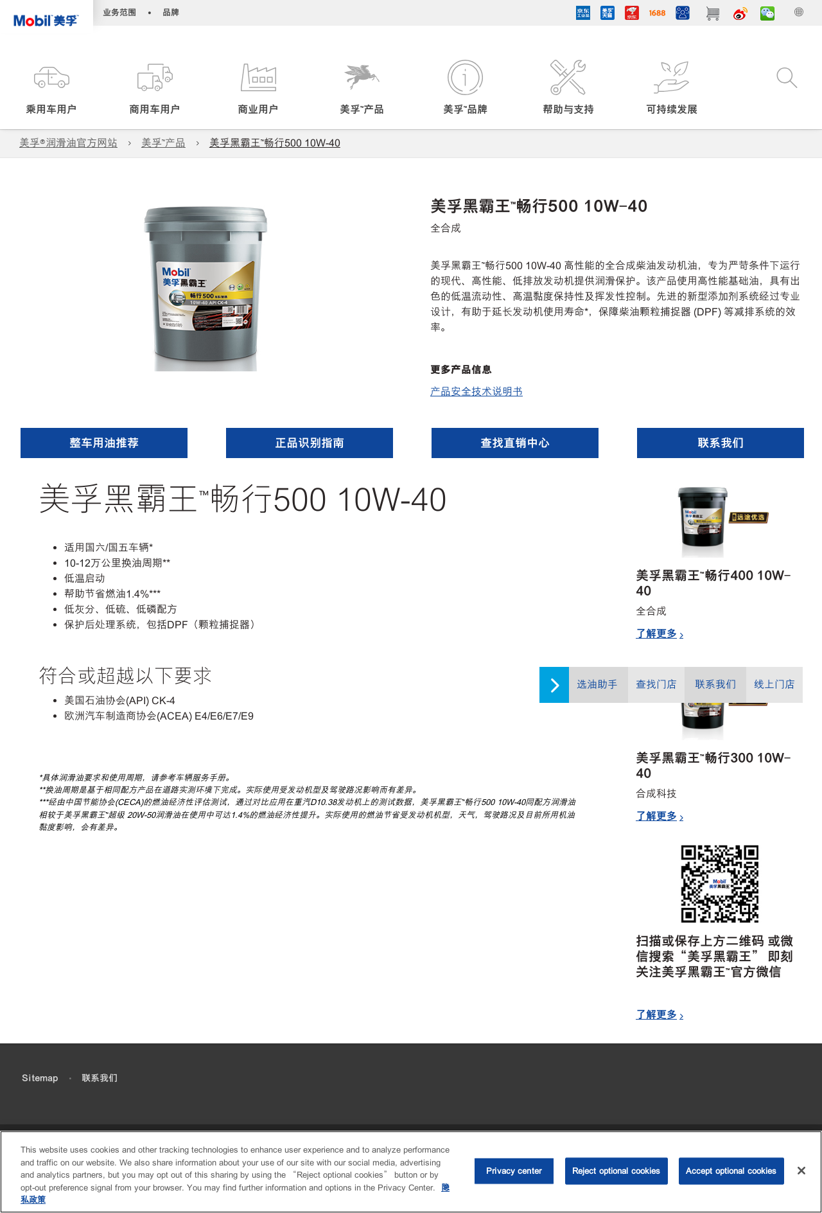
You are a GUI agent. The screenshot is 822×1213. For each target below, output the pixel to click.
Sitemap (40, 1078)
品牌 (170, 12)
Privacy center (513, 1171)
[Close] (801, 1170)
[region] (411, 1172)
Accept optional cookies (731, 1171)
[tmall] (607, 15)
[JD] (632, 15)
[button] (51, 88)
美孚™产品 (163, 143)
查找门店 (656, 684)
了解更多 (656, 633)
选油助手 (597, 684)
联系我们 (715, 684)
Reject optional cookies (616, 1171)
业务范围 (119, 12)
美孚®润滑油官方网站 (68, 143)
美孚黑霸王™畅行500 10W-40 (274, 143)
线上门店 (774, 684)
